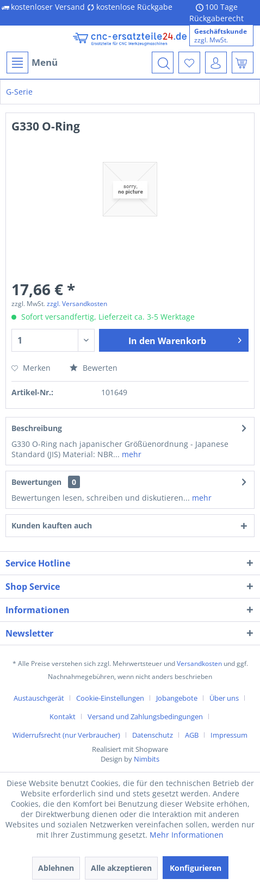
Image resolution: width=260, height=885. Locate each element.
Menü (32, 62)
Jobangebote (176, 698)
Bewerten (93, 368)
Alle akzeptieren (121, 868)
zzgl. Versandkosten (77, 303)
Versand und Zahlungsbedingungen (145, 716)
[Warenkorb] (242, 62)
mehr (130, 454)
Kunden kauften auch (51, 525)
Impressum (229, 735)
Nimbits (146, 759)
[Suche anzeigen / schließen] (163, 62)
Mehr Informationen (187, 835)
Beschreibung (36, 428)
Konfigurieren (195, 868)
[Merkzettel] (189, 62)
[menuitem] (31, 62)
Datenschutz (152, 735)
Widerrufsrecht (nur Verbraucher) (66, 735)
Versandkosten (199, 663)
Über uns (224, 698)
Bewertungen (36, 482)
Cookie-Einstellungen (110, 698)
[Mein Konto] (216, 62)
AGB (192, 735)
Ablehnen (56, 868)
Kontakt (62, 716)
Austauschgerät (39, 698)
